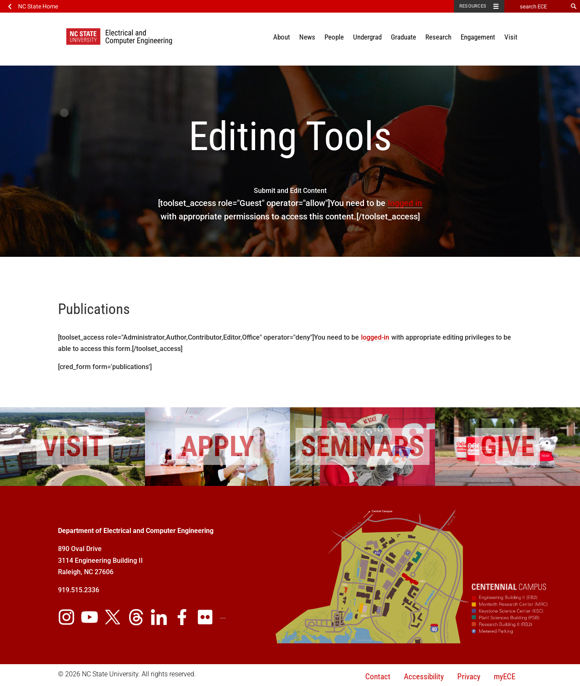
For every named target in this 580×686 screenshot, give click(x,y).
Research (438, 37)
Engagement (478, 37)
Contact (377, 676)
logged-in (375, 337)
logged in (405, 203)
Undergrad (367, 37)
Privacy (468, 676)
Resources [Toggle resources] (472, 6)
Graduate (403, 37)
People (334, 37)
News (307, 37)
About (281, 37)
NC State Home (38, 6)
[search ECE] (535, 6)
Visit (510, 37)
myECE (504, 676)
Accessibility (424, 676)
